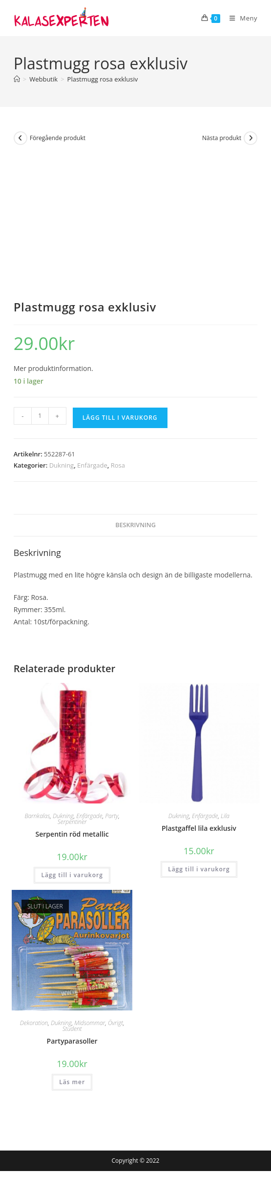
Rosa (118, 465)
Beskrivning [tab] (135, 525)
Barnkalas (37, 816)
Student (72, 1029)
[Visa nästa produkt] (250, 138)
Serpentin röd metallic (72, 834)
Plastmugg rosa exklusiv (102, 79)
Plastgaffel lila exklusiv (199, 828)
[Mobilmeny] (239, 18)
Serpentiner (72, 822)
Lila (225, 816)
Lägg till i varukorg (120, 417)
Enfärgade (92, 465)
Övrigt (115, 1023)
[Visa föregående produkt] (20, 138)
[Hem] (17, 79)
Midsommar (89, 1023)
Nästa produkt (221, 138)
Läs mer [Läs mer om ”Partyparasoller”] (72, 1082)
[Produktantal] (40, 416)
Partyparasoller (72, 1041)
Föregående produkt (57, 138)
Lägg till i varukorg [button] (72, 875)
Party (111, 816)
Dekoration (34, 1023)
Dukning (61, 465)
